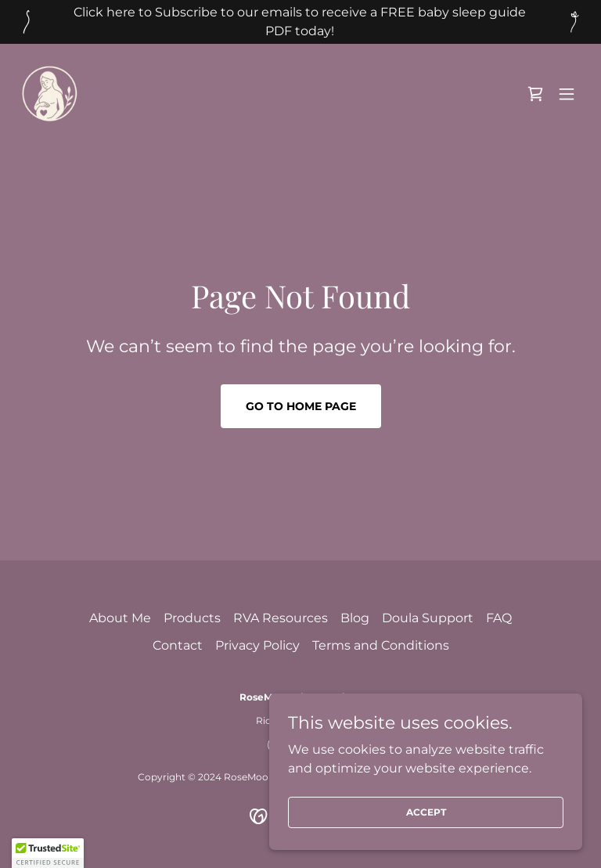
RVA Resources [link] (280, 617)
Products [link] (192, 617)
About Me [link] (120, 617)
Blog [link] (354, 617)
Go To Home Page (301, 406)
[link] (50, 94)
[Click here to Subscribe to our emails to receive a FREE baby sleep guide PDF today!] (300, 22)
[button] (566, 94)
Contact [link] (178, 645)
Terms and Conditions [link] (380, 645)
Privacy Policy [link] (257, 645)
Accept (426, 812)
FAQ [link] (499, 617)
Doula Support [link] (427, 617)
